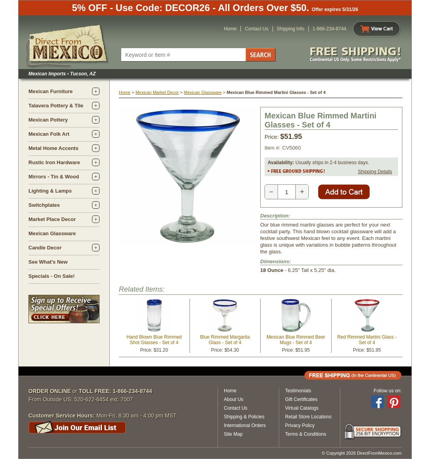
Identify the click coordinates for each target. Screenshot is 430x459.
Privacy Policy (300, 425)
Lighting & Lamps (50, 191)
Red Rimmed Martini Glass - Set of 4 (367, 339)
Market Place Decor (52, 219)
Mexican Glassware (52, 233)
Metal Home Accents (53, 148)
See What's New (48, 262)
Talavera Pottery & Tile (55, 106)
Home (230, 29)
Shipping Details (375, 171)
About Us (233, 399)
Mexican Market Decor (157, 92)
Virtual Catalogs (302, 408)
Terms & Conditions (305, 434)
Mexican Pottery (48, 120)
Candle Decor (45, 248)
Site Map (233, 434)
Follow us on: (388, 390)
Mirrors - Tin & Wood (53, 177)
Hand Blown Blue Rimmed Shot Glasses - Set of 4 (154, 339)
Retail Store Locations (308, 417)
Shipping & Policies (244, 417)
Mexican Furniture (50, 91)
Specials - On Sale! (51, 276)
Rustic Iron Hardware (54, 162)
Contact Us (256, 29)
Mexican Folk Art (48, 134)
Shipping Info (290, 29)
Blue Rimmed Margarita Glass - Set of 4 (225, 339)
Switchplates (44, 205)
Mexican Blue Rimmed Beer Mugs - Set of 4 (296, 339)
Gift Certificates (301, 399)
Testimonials (298, 390)
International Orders (245, 425)
